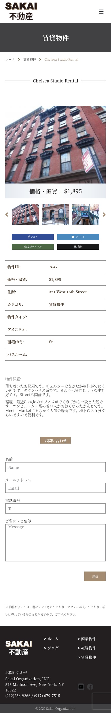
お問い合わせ (16, 672)
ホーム (10, 59)
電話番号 (55, 504)
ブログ (53, 648)
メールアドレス (55, 484)
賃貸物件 (29, 59)
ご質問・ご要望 (55, 540)
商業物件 (88, 638)
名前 (55, 463)
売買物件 (88, 648)
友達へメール (33, 246)
